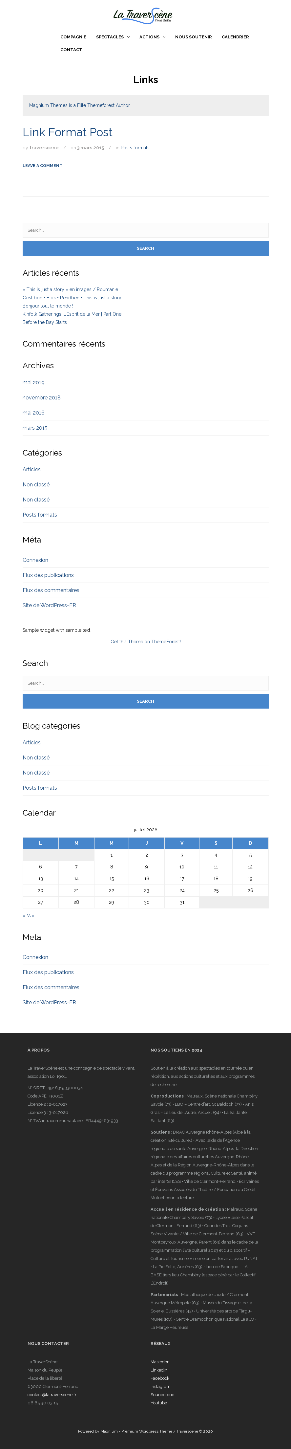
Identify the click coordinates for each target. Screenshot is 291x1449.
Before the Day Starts (45, 322)
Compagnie (73, 36)
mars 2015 (35, 428)
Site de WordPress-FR (49, 605)
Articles (32, 469)
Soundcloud (163, 1394)
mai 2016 (34, 413)
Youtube (159, 1402)
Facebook (160, 1378)
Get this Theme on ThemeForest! (146, 641)
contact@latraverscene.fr (52, 1394)
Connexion (35, 560)
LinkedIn (159, 1370)
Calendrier (235, 36)
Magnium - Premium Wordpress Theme (136, 1431)
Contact (71, 49)
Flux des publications (48, 575)
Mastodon (160, 1361)
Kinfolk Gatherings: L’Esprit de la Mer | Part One (72, 314)
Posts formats (135, 147)
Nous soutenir (193, 36)
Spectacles (110, 36)
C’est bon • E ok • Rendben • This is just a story (72, 297)
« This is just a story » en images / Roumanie (70, 289)
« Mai (28, 915)
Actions (149, 36)
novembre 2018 (42, 397)
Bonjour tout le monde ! (48, 306)
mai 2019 (34, 382)
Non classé (36, 484)
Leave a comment (42, 165)
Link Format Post (68, 132)
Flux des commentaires (51, 590)
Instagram (161, 1386)
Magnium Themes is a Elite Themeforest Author (79, 105)
